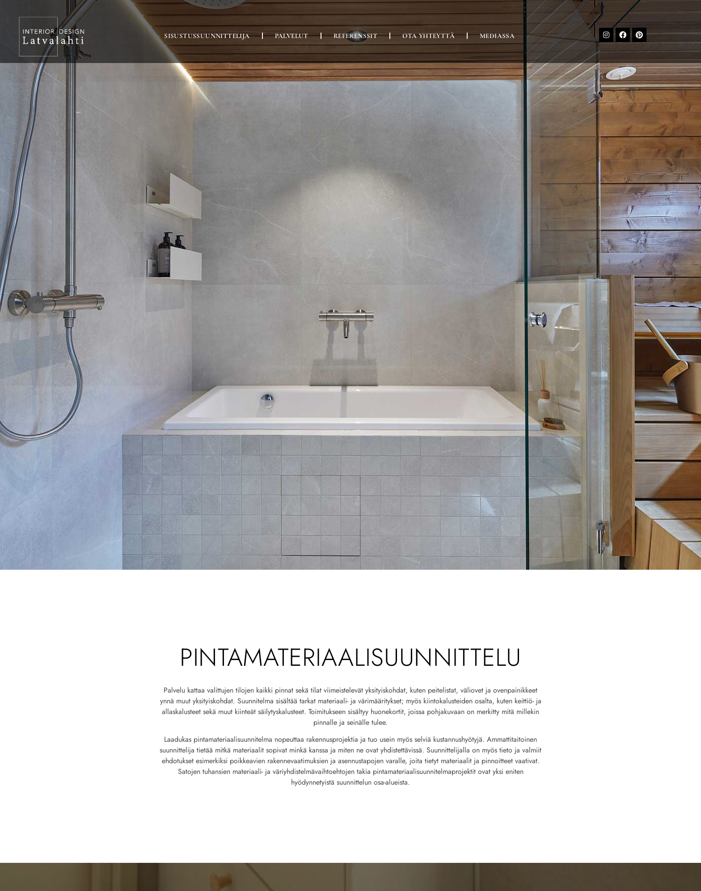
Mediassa (497, 36)
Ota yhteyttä (428, 36)
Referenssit (355, 36)
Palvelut (291, 36)
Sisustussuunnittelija (206, 36)
